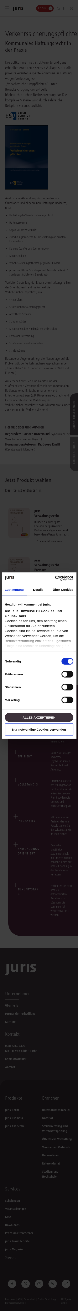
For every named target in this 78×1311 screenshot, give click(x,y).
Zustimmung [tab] (14, 589)
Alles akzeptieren (39, 717)
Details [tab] (38, 589)
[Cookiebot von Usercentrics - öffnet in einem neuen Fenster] (55, 578)
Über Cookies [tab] (63, 589)
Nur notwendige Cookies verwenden (39, 729)
